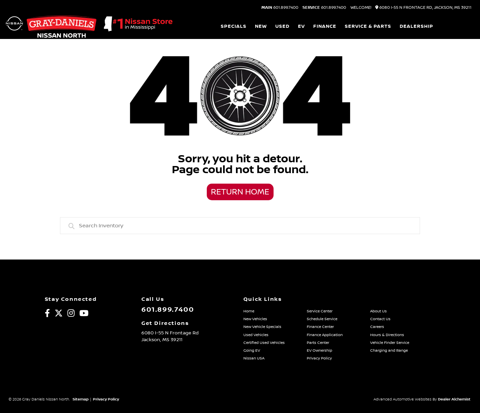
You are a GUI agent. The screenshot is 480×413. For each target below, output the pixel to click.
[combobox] (240, 225)
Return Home (240, 192)
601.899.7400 (279, 8)
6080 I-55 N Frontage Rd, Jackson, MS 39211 (423, 7)
